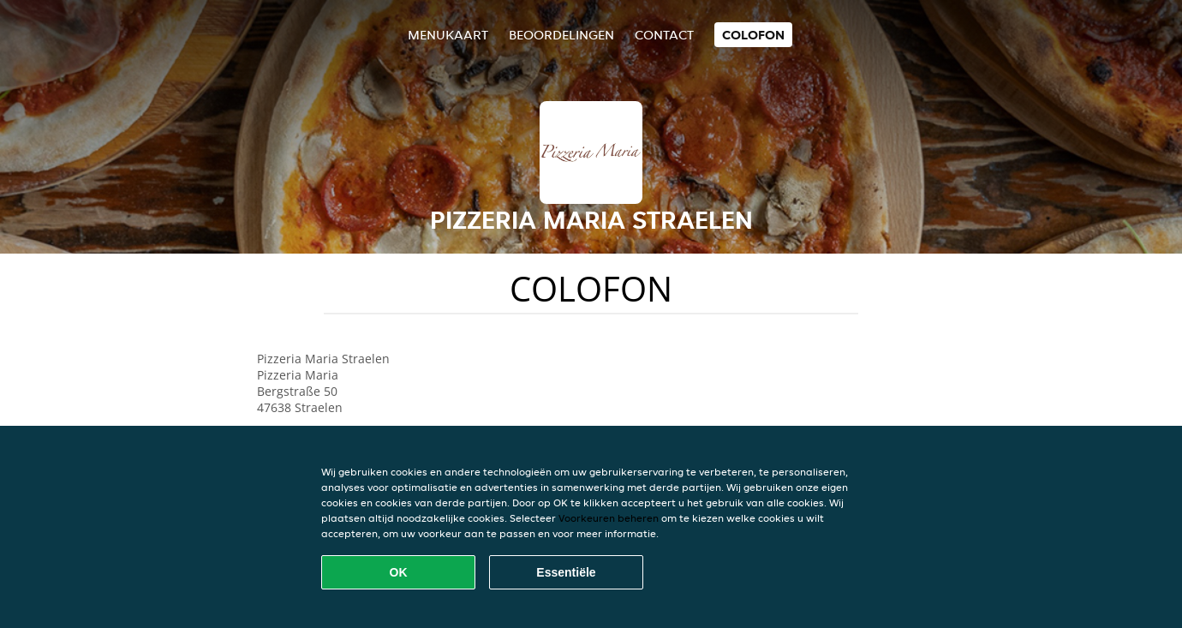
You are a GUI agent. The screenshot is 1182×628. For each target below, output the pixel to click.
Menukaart (448, 35)
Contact (664, 35)
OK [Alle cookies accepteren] (399, 572)
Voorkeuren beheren (608, 517)
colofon (753, 35)
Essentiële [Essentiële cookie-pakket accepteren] (565, 572)
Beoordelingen (561, 35)
